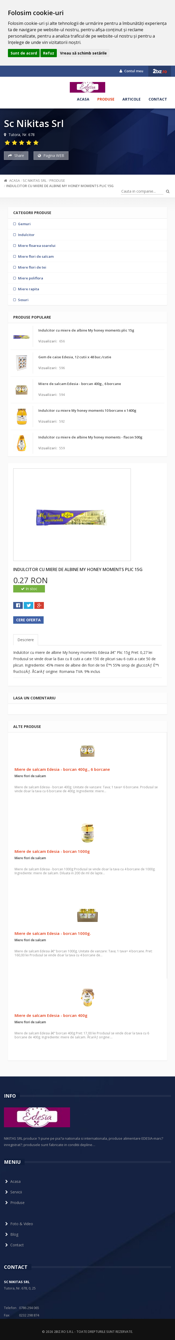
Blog (11, 1234)
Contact (158, 99)
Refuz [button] (48, 53)
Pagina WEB (51, 155)
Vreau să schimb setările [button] (83, 53)
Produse (105, 99)
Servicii (13, 1191)
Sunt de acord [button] (24, 53)
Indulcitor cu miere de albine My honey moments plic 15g (60, 185)
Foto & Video (18, 1223)
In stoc (29, 588)
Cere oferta (28, 619)
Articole (131, 99)
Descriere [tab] (25, 639)
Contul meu (131, 71)
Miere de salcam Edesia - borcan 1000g (52, 851)
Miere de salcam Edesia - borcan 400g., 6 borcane (62, 769)
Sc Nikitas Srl (35, 180)
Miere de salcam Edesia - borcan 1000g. (53, 933)
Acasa (83, 99)
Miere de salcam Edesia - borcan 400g (51, 1015)
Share (16, 155)
